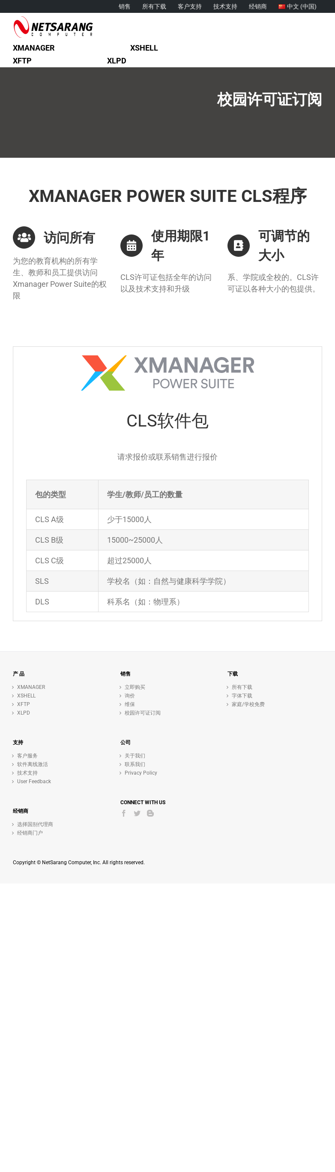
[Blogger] (150, 813)
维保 (130, 704)
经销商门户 (30, 833)
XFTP (23, 704)
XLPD (23, 713)
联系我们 (135, 764)
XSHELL (26, 696)
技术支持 (27, 773)
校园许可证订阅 (143, 713)
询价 (130, 696)
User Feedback (34, 781)
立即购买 (135, 687)
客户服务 (27, 756)
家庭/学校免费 (248, 704)
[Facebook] (123, 813)
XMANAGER (31, 687)
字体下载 (242, 696)
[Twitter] (137, 813)
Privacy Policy (141, 773)
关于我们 (135, 756)
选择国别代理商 (35, 824)
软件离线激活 (32, 764)
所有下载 (242, 687)
